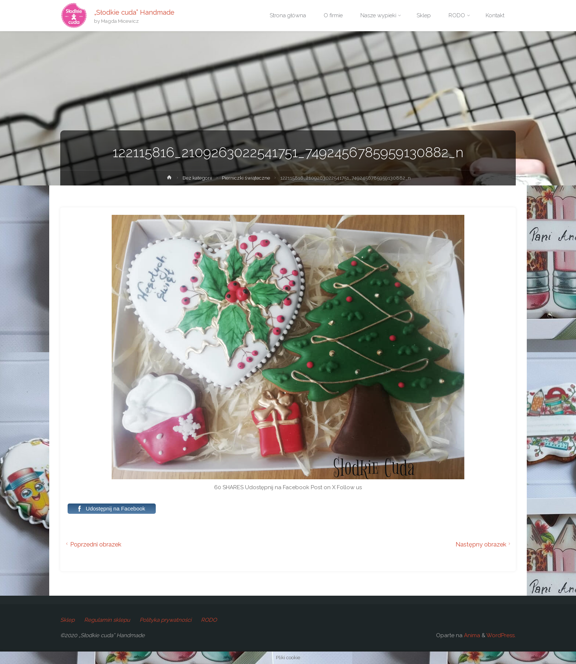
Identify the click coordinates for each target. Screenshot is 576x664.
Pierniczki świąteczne (246, 178)
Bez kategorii (197, 178)
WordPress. (501, 635)
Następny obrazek (484, 544)
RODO (209, 620)
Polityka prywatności (165, 620)
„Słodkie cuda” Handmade (134, 12)
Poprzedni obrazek (92, 544)
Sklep (67, 620)
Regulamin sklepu (107, 620)
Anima (471, 635)
